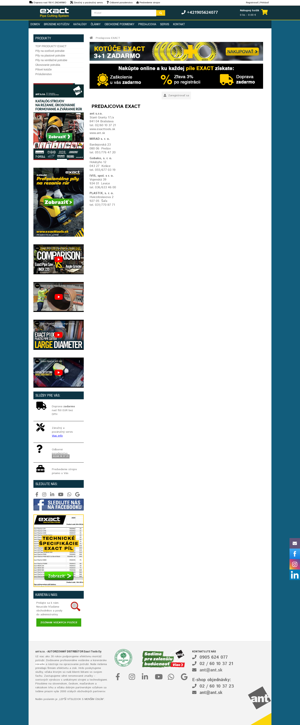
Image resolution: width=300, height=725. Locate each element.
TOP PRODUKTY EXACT (50, 46)
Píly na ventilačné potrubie (51, 60)
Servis (164, 24)
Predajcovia (147, 24)
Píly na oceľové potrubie (50, 50)
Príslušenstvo (43, 74)
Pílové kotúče (43, 69)
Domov (35, 24)
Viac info (57, 436)
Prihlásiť (264, 2)
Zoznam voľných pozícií (58, 622)
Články (96, 24)
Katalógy (80, 24)
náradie (40, 664)
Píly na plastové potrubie (50, 55)
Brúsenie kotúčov (57, 24)
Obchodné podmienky (119, 24)
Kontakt (179, 24)
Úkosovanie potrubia (47, 64)
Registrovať (252, 2)
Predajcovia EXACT (108, 38)
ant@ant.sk (211, 670)
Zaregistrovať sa (176, 95)
